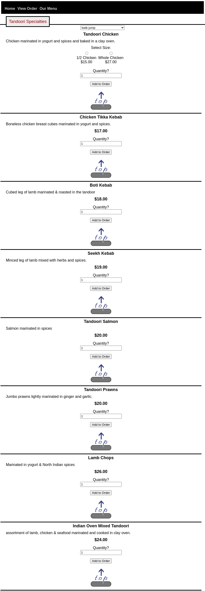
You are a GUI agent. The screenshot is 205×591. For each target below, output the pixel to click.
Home (10, 9)
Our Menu (48, 9)
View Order (27, 9)
